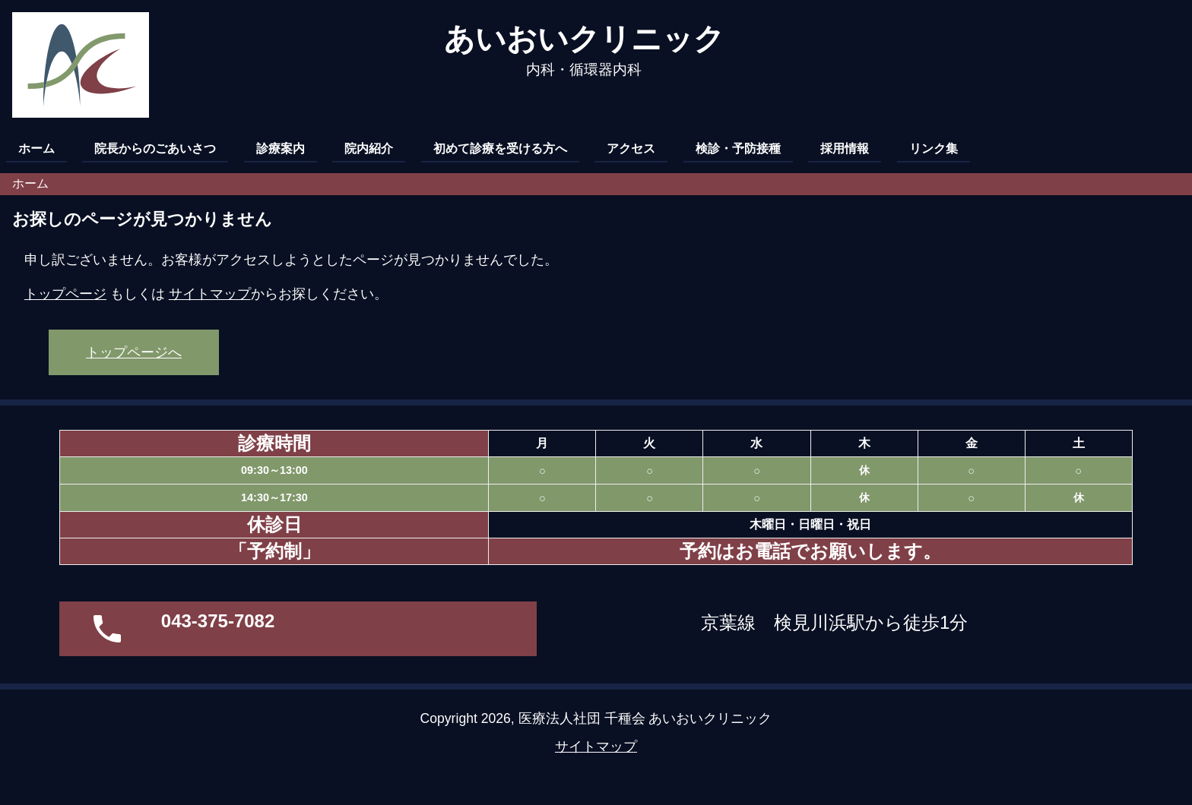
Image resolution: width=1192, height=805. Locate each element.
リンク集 (933, 148)
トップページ (65, 293)
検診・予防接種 (738, 148)
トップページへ (134, 352)
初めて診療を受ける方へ (500, 148)
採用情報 (844, 148)
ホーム (36, 148)
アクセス (631, 148)
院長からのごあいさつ (155, 148)
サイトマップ (210, 293)
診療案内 (280, 148)
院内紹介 (368, 148)
